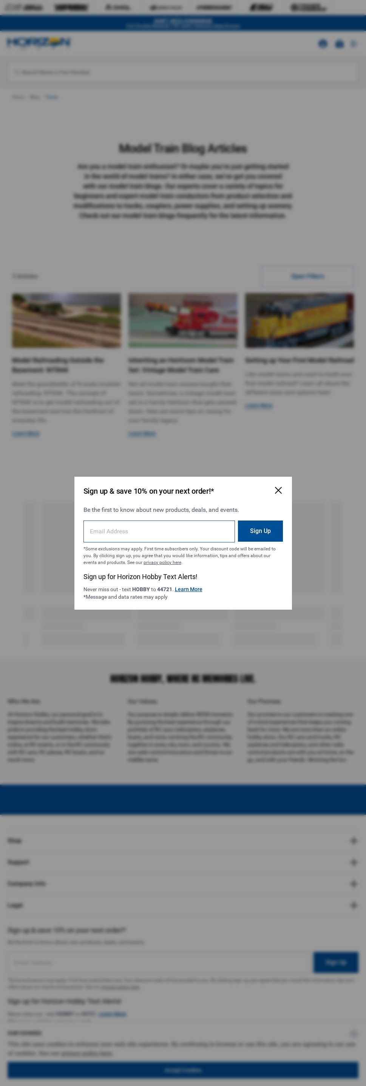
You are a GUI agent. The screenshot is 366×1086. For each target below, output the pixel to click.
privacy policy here (162, 562)
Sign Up (260, 531)
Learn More (188, 589)
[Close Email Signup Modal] (278, 490)
